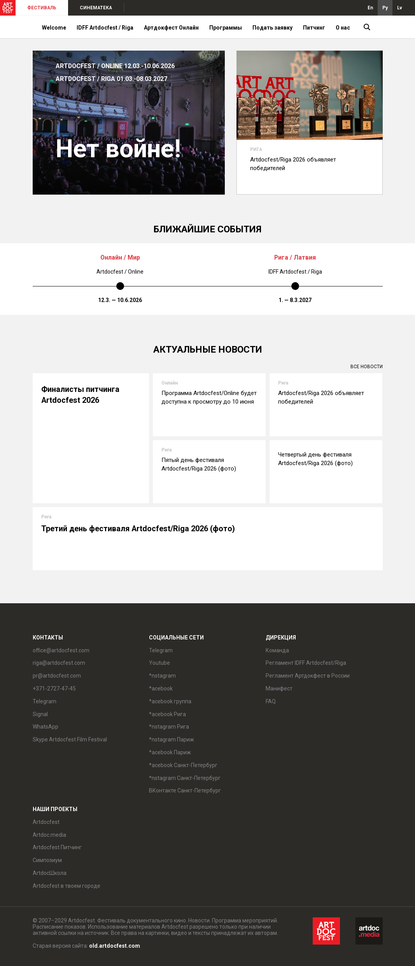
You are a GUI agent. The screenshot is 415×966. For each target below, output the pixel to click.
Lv (399, 8)
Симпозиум (47, 860)
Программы (225, 28)
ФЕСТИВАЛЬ (41, 8)
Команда (277, 650)
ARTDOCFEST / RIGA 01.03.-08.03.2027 (111, 79)
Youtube (159, 663)
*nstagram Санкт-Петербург (185, 778)
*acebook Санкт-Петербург (183, 765)
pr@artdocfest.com (57, 676)
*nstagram (162, 676)
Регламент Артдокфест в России (308, 676)
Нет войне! (118, 149)
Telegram (44, 701)
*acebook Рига (167, 714)
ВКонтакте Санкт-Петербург (185, 790)
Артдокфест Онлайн (171, 28)
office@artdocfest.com (61, 650)
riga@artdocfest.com (59, 663)
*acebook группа (170, 701)
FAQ (271, 701)
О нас (343, 28)
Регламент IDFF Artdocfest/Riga (306, 663)
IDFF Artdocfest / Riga (105, 28)
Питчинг (314, 28)
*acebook (161, 688)
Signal (40, 714)
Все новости (366, 366)
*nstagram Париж (171, 739)
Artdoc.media (49, 835)
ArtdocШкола (50, 873)
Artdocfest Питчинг (57, 847)
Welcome (54, 28)
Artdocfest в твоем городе (66, 886)
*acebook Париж (170, 752)
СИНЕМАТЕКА (96, 8)
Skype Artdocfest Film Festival (70, 739)
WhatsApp (45, 727)
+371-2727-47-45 (54, 688)
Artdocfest (46, 822)
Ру (385, 8)
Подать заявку (272, 28)
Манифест (279, 688)
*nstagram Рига (169, 727)
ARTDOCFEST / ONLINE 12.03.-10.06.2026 (115, 66)
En (370, 8)
